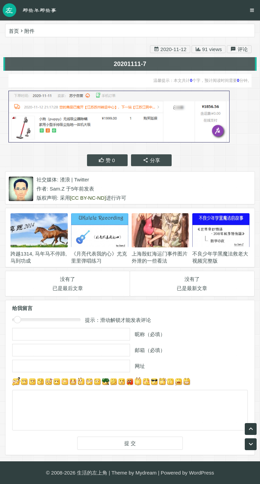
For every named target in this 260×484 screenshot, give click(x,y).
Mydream (146, 473)
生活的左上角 (92, 473)
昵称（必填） (150, 336)
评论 (239, 50)
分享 (151, 161)
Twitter (81, 181)
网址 (140, 368)
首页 (14, 31)
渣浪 (65, 181)
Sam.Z (57, 190)
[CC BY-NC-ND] (88, 199)
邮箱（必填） (150, 352)
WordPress (201, 473)
